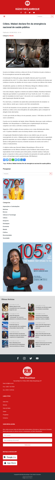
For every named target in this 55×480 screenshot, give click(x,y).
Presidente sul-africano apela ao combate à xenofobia (43, 308)
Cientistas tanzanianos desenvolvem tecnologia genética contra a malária (42, 317)
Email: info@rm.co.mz (8, 383)
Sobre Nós (5, 401)
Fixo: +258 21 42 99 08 (8, 386)
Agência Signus (29, 477)
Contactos (5, 418)
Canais (4, 411)
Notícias (5, 209)
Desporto (6, 220)
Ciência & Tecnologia (9, 215)
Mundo (11, 36)
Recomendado (7, 235)
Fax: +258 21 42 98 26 (8, 390)
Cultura (5, 218)
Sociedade (6, 238)
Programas (5, 414)
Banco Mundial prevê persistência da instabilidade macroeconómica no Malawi (17, 344)
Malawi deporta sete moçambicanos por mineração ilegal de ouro (17, 308)
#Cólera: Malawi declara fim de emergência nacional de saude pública (29, 163)
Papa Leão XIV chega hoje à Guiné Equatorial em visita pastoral (42, 326)
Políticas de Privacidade (27, 476)
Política (5, 232)
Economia (6, 226)
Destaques (6, 223)
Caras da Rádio (6, 408)
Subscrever (27, 445)
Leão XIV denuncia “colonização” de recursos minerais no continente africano (18, 317)
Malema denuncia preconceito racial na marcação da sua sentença (43, 344)
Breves (5, 212)
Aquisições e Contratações (11, 206)
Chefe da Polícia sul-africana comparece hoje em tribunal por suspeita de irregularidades (18, 335)
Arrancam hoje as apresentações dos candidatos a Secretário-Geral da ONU (17, 326)
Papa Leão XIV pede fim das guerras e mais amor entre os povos (43, 335)
